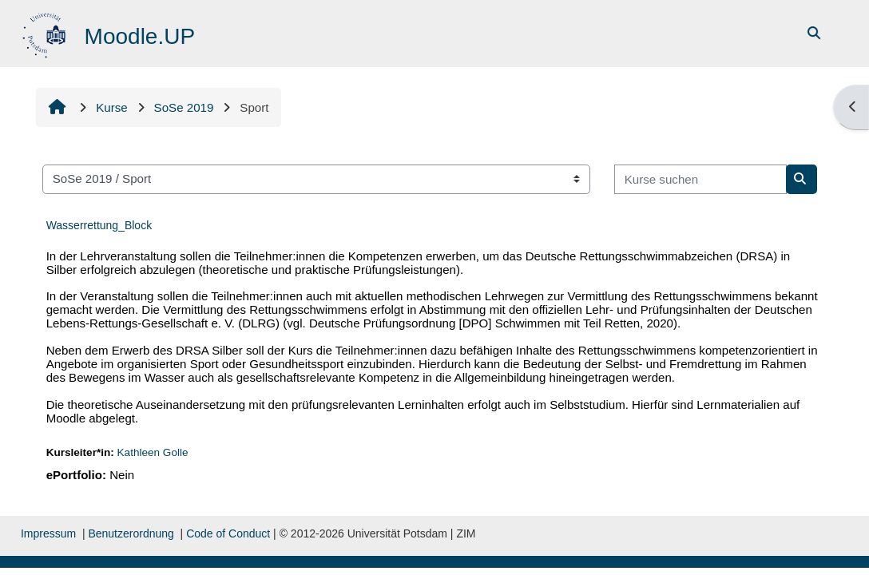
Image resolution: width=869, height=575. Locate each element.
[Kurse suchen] (700, 179)
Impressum (48, 533)
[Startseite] (46, 32)
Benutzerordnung (130, 533)
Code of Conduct (228, 533)
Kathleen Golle (153, 452)
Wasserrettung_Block (99, 225)
